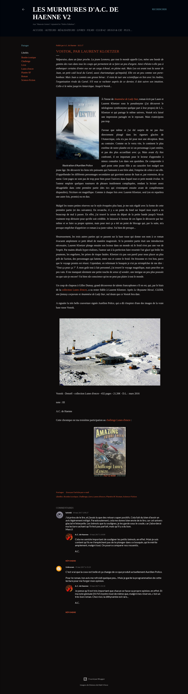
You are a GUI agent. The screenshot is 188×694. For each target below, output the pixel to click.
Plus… (128, 30)
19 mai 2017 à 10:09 (97, 534)
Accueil (38, 30)
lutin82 (69, 512)
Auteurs (50, 30)
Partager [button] (25, 45)
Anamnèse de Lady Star (126, 99)
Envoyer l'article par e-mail (77, 492)
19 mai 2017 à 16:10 (97, 586)
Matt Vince (103, 685)
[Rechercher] (159, 9)
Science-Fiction (28, 80)
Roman (24, 76)
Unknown (70, 567)
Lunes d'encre (27, 69)
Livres (81, 30)
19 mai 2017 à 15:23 (83, 567)
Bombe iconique (28, 57)
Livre (23, 65)
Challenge (25, 61)
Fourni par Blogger (94, 679)
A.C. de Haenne (81, 534)
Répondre (71, 561)
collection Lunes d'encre (74, 289)
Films (90, 30)
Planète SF (26, 72)
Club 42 (101, 30)
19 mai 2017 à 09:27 (81, 513)
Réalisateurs (66, 30)
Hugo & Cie (114, 30)
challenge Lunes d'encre (118, 420)
